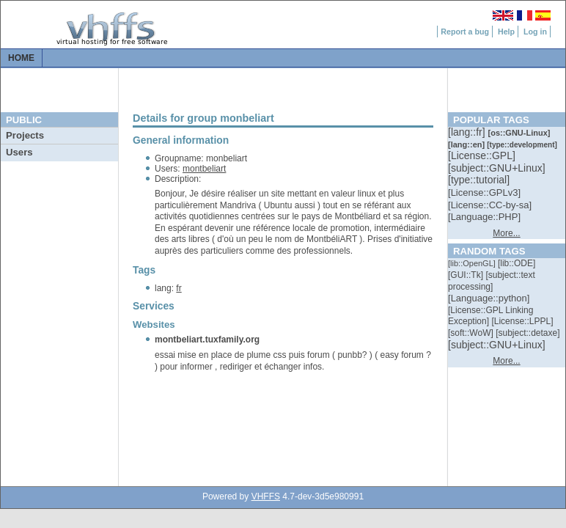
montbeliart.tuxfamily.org (207, 339)
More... (506, 233)
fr (178, 288)
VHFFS (265, 496)
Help (506, 31)
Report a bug (465, 31)
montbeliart (204, 169)
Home (21, 58)
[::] (468, 132)
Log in (535, 31)
